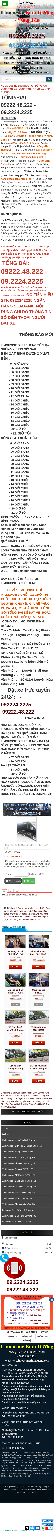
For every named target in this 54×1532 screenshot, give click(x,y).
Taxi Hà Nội (40, 1133)
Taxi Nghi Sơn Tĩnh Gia (25, 1127)
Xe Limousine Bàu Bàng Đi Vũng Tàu (19, 1210)
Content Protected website (27, 1521)
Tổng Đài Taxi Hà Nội (36, 1502)
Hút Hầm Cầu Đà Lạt (29, 1497)
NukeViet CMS (44, 1518)
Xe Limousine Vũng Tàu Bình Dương (18, 1169)
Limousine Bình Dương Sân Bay (16, 1250)
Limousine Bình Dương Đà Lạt (14, 1489)
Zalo (32, 1528)
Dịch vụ (27, 1151)
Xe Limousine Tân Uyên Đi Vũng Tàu (19, 1221)
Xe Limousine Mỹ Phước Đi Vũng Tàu (19, 1204)
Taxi (32, 1489)
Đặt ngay (28, 881)
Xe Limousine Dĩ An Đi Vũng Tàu (17, 1227)
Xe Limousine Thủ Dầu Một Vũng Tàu (19, 1192)
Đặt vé (15, 996)
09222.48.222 (18, 712)
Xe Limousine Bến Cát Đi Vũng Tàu (18, 1198)
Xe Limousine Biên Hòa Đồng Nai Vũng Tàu (22, 1175)
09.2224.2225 (22, 1311)
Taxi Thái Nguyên (18, 1130)
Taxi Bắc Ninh (42, 1127)
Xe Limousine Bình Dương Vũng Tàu (18, 1186)
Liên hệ (27, 1369)
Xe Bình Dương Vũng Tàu (18, 1124)
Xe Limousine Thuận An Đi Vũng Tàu (18, 1233)
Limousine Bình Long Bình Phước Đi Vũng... (38, 983)
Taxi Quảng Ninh (12, 1133)
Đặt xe (44, 1361)
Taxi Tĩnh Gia (25, 1492)
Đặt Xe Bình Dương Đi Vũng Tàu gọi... (15, 1097)
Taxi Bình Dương (8, 1486)
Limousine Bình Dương (11, 1122)
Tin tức (5, 1157)
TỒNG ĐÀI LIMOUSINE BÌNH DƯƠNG (27, 1140)
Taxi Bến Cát (31, 1494)
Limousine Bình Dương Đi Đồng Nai (18, 1239)
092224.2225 (27, 36)
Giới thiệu (31, 1361)
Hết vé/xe (15, 1034)
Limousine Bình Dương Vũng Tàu (36, 1481)
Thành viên (27, 1365)
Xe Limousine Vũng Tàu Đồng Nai (17, 1180)
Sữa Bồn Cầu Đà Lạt (22, 1500)
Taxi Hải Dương (34, 1130)
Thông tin (12, 1365)
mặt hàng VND (18, 1530)
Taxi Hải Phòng (28, 1133)
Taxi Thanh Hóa (11, 1492)
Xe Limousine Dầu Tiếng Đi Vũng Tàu (19, 1245)
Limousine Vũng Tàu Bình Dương (38, 1484)
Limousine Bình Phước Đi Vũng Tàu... (15, 1022)
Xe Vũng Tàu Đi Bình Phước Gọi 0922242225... (15, 983)
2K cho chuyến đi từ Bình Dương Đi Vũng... (38, 1097)
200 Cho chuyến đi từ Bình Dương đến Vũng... (15, 1059)
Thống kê (42, 1365)
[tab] (4, 891)
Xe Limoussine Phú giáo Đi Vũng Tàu (19, 1215)
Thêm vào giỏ (13, 881)
